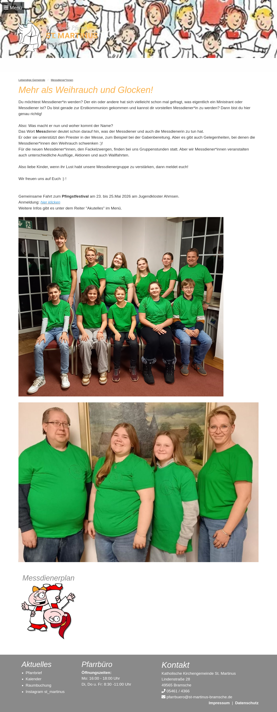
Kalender (33, 679)
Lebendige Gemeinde (31, 80)
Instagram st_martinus (45, 691)
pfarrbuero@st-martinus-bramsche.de (196, 697)
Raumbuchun (37, 685)
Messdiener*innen (62, 80)
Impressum (219, 703)
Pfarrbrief (34, 673)
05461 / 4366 (175, 691)
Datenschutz (247, 703)
